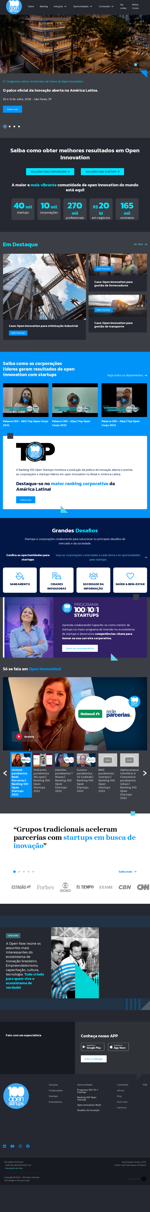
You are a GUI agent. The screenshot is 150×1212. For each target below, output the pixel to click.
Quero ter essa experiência (81, 675)
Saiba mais (13, 109)
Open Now (122, 1129)
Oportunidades (81, 7)
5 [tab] (33, 898)
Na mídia (123, 7)
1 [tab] (5, 127)
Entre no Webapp (95, 1086)
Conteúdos (104, 7)
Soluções (58, 7)
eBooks (121, 1117)
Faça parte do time (14, 1195)
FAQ (145, 1111)
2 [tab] (10, 127)
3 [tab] (14, 127)
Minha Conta (135, 7)
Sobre (31, 7)
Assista (25, 763)
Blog (119, 1123)
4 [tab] (19, 127)
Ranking (44, 7)
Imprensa (121, 1134)
